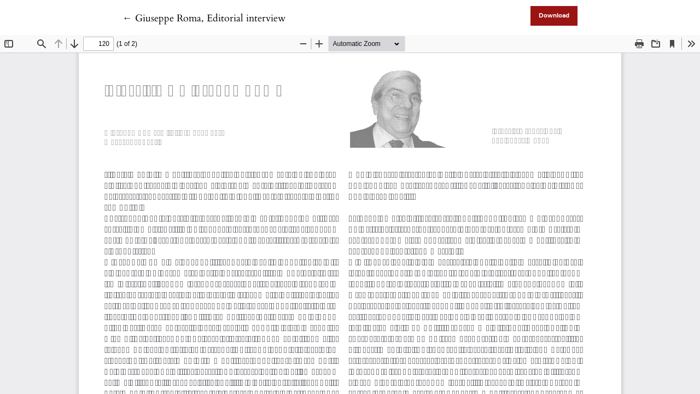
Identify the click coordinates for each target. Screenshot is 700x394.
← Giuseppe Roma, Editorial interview (203, 18)
